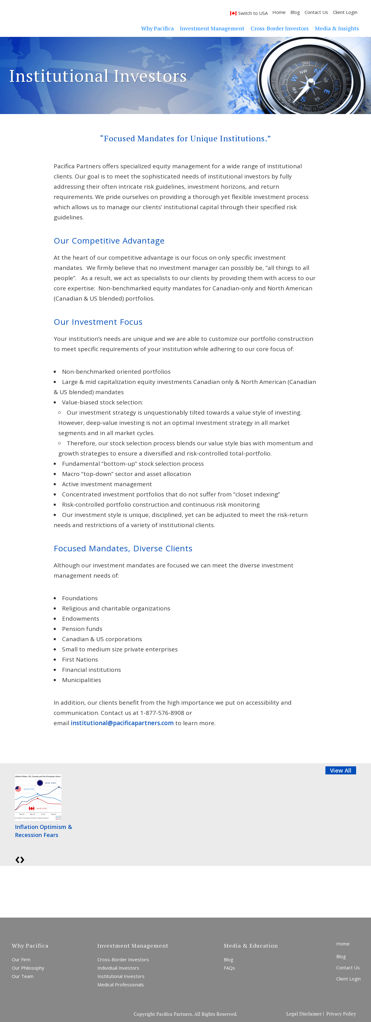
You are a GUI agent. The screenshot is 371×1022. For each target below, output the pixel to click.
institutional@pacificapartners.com (122, 723)
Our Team (23, 976)
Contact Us (304, 12)
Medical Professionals (120, 984)
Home (267, 12)
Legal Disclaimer (304, 1014)
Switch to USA (241, 13)
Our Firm (21, 959)
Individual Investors (118, 968)
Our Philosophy (28, 968)
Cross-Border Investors (123, 959)
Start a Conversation (159, 891)
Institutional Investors (121, 976)
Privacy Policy (341, 1014)
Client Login (333, 12)
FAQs (229, 968)
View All (340, 770)
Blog (283, 12)
